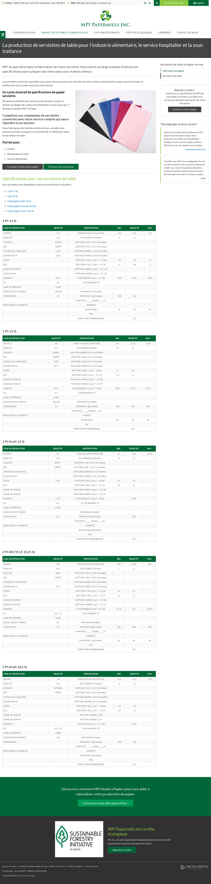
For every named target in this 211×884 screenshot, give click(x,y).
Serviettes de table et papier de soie (32, 866)
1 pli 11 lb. (12, 191)
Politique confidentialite (37, 871)
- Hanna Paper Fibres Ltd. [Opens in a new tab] (195, 149)
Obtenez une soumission (61, 166)
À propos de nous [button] (24, 32)
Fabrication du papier (173, 70)
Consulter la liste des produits (22, 166)
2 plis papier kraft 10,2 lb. (20, 210)
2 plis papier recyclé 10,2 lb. (22, 205)
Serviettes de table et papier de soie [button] (65, 32)
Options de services (57, 866)
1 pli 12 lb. (12, 196)
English (198, 2)
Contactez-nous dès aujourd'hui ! (105, 803)
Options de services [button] (107, 32)
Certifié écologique (139, 32)
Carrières (164, 32)
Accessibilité (20, 871)
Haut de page (7, 871)
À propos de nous (9, 866)
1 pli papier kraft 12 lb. (19, 201)
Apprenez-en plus (122, 849)
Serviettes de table (172, 75)
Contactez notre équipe (185, 109)
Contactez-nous (187, 32)
